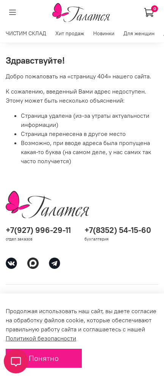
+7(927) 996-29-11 (38, 230)
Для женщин (139, 33)
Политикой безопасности (41, 338)
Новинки (103, 33)
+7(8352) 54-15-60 (117, 230)
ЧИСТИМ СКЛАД (26, 33)
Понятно (44, 358)
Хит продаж (69, 33)
